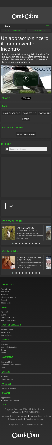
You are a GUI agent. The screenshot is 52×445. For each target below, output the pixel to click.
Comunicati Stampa (9, 317)
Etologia (4, 344)
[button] (26, 79)
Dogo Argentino (26, 134)
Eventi (3, 315)
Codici (3, 367)
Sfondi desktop (7, 379)
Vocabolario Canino (9, 347)
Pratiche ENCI (6, 362)
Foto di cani (6, 376)
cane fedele (29, 113)
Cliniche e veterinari (9, 297)
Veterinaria (5, 332)
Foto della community (10, 400)
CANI (11, 206)
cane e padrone (11, 113)
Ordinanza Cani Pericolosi (11, 365)
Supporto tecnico (17, 419)
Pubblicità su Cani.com (35, 419)
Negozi (4, 300)
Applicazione (6, 398)
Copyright (34, 416)
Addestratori (6, 289)
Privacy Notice (22, 416)
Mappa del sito (45, 416)
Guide (3, 350)
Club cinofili (6, 303)
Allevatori (5, 292)
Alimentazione (7, 329)
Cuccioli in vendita (8, 388)
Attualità (4, 312)
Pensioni (4, 294)
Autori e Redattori (8, 320)
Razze (3, 353)
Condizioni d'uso (7, 416)
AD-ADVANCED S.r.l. (35, 424)
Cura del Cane (6, 335)
